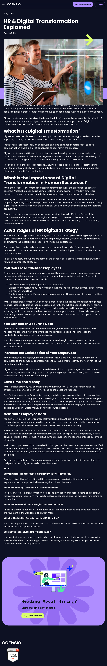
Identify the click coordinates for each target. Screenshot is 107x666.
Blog (6, 13)
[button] (3, 4)
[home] (14, 4)
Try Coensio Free (33, 615)
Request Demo (83, 4)
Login (100, 4)
